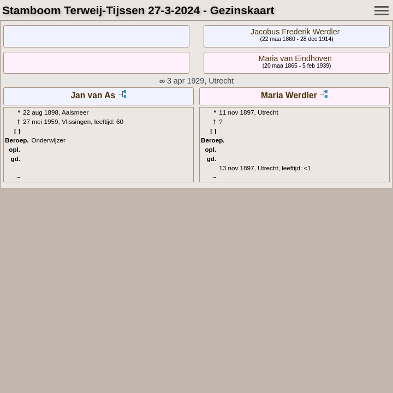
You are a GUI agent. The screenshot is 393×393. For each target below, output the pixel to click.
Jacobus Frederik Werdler (295, 31)
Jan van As (92, 95)
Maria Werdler (289, 95)
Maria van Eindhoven (295, 58)
